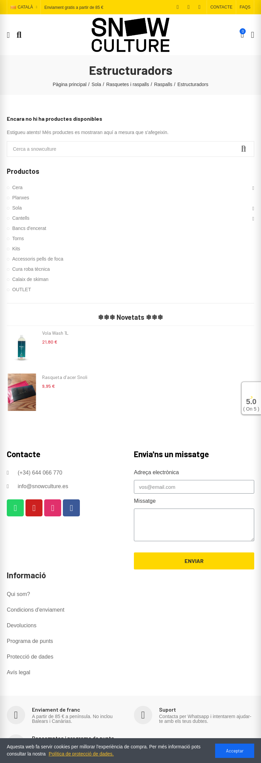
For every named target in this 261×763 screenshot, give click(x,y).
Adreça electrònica (156, 472)
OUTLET (21, 289)
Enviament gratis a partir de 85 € (73, 7)
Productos (23, 171)
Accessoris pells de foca (37, 259)
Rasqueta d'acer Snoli (64, 377)
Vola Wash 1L (55, 333)
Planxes (20, 197)
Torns (18, 238)
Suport (167, 709)
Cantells (21, 218)
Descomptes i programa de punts (73, 738)
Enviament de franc (56, 709)
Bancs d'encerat (29, 228)
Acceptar (235, 750)
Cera (17, 187)
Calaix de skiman (30, 279)
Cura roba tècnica (31, 269)
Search (243, 149)
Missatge (145, 501)
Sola (17, 208)
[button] (221, 7)
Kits (16, 248)
